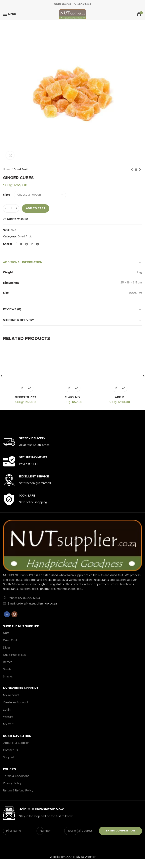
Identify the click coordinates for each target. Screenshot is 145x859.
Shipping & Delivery (18, 320)
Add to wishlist (17, 219)
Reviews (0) (12, 309)
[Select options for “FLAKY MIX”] (68, 388)
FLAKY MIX (72, 397)
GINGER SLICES (25, 397)
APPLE (119, 397)
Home (6, 169)
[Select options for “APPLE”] (115, 388)
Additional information (22, 262)
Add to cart (35, 208)
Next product (140, 169)
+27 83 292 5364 (81, 4)
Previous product (132, 169)
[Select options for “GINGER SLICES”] (22, 388)
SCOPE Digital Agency (80, 857)
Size (6, 194)
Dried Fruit (21, 169)
